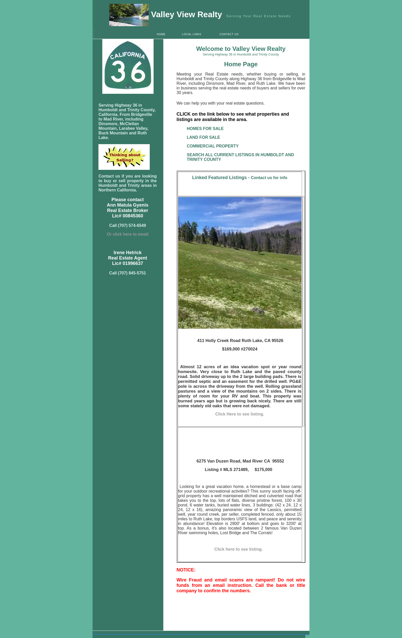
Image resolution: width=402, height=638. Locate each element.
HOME (161, 34)
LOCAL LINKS (191, 34)
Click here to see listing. (239, 549)
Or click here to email (127, 234)
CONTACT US (229, 34)
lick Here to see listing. (241, 414)
